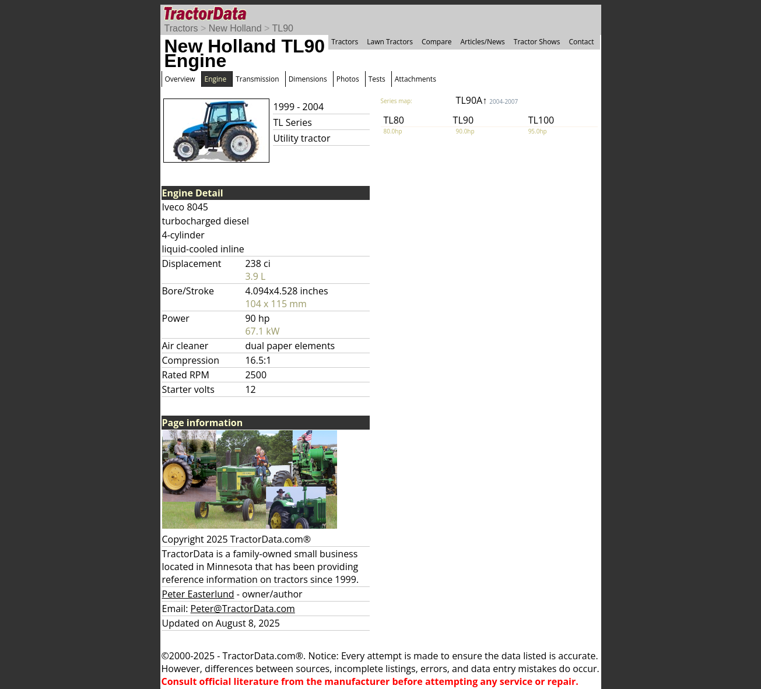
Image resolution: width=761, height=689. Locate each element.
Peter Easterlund (198, 594)
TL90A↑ (487, 100)
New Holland (235, 28)
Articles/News (483, 42)
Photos (347, 79)
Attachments (415, 79)
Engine (216, 79)
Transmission (257, 79)
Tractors (181, 28)
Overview (180, 79)
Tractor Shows (537, 42)
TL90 (282, 28)
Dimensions (308, 79)
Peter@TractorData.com (243, 608)
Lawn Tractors (390, 42)
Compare (437, 42)
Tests (377, 79)
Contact (581, 42)
